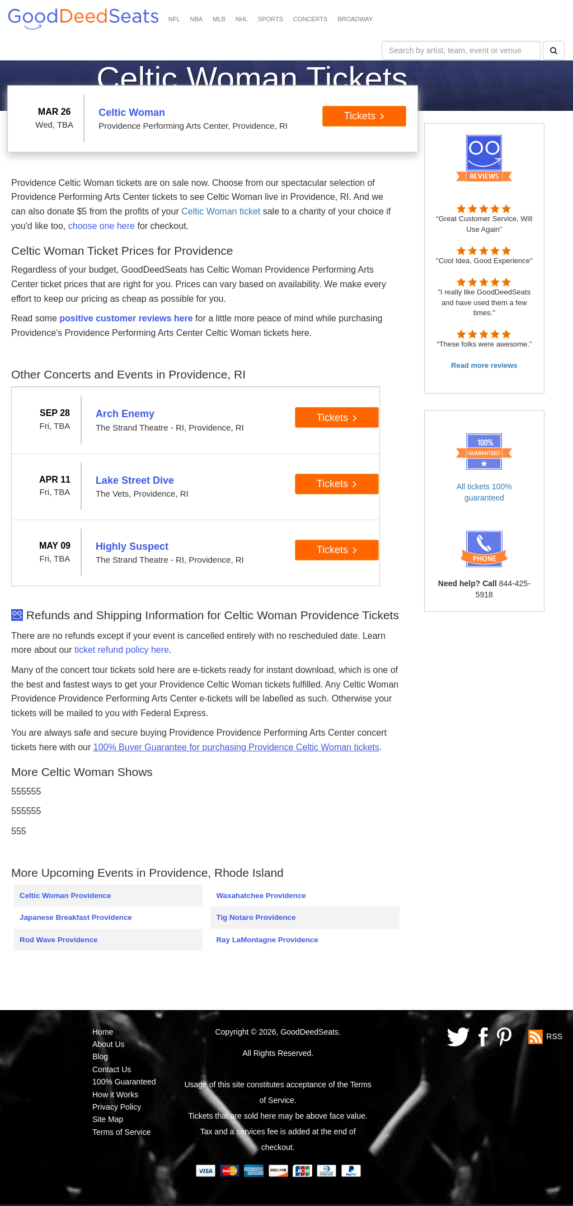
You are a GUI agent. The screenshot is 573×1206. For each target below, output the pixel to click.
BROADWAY (355, 19)
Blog (100, 1056)
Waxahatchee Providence (261, 895)
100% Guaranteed (124, 1081)
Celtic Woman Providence (65, 895)
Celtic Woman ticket (220, 211)
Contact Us (111, 1069)
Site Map (107, 1119)
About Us (108, 1044)
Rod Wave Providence (59, 940)
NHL (242, 19)
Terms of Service (121, 1132)
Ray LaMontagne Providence (267, 940)
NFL (174, 19)
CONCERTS (310, 19)
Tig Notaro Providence (255, 917)
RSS (554, 1035)
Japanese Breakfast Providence (76, 917)
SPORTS (270, 19)
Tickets (364, 115)
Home (102, 1031)
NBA (196, 19)
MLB (219, 19)
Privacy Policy (116, 1106)
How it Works (115, 1094)
